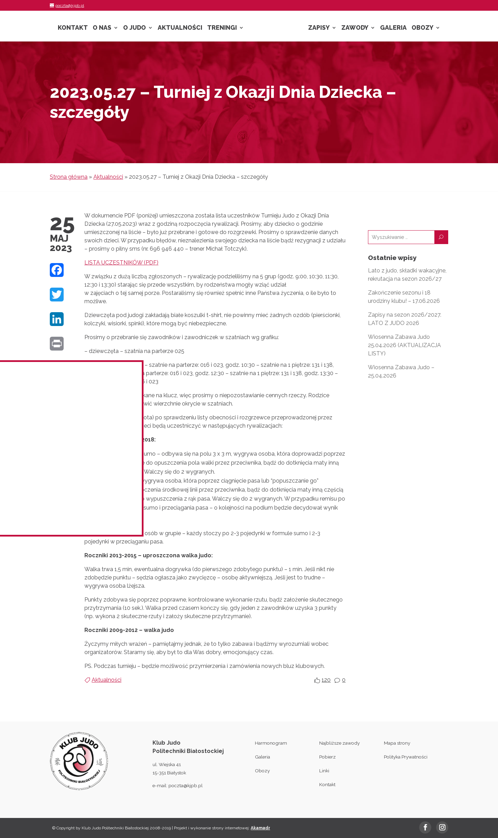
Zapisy (319, 28)
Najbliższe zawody (339, 743)
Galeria (393, 28)
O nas (102, 28)
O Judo (134, 28)
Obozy (422, 28)
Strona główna (68, 177)
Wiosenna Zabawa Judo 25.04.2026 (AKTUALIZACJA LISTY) (404, 345)
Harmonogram (271, 743)
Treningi (222, 28)
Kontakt (73, 28)
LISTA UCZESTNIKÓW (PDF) (121, 262)
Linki (324, 770)
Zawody (354, 28)
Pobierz (327, 757)
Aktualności (180, 28)
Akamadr (260, 828)
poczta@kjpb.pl (185, 785)
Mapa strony (397, 743)
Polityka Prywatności (405, 757)
